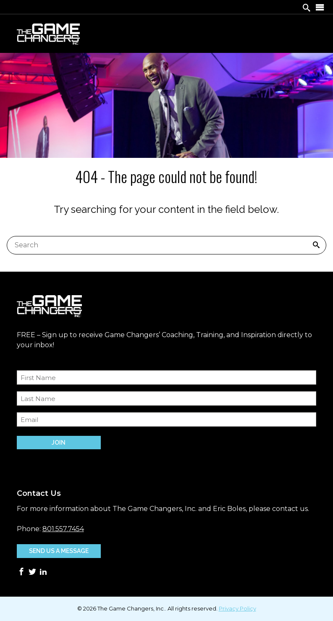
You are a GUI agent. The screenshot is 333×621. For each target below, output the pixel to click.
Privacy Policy (237, 608)
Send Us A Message (59, 551)
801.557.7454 (63, 529)
